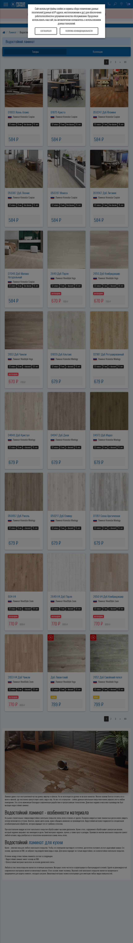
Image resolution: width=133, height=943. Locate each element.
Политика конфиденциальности (79, 30)
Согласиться (45, 30)
